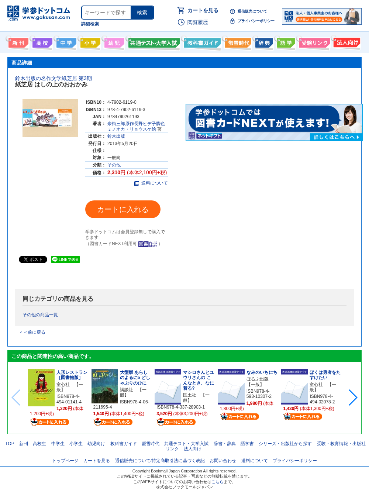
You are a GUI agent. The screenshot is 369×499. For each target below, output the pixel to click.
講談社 (126, 389)
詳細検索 (90, 24)
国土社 (189, 395)
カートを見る (202, 10)
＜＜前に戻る (32, 332)
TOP (9, 443)
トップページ (65, 460)
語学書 (285, 41)
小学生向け (89, 41)
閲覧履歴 (197, 22)
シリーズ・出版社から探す (285, 443)
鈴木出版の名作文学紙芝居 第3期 (53, 78)
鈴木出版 (116, 136)
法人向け (346, 41)
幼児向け (113, 41)
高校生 (39, 443)
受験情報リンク (313, 41)
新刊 (23, 443)
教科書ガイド (201, 41)
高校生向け (42, 41)
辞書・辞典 (225, 443)
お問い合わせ (223, 460)
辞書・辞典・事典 (263, 41)
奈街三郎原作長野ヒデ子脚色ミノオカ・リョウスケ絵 (136, 126)
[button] (353, 397)
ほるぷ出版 (257, 379)
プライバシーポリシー (256, 21)
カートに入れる (123, 209)
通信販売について (252, 11)
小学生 (76, 443)
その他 (114, 165)
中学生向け (65, 41)
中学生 (58, 443)
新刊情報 (18, 41)
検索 (142, 13)
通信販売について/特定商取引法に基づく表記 (160, 460)
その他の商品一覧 (40, 314)
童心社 (63, 384)
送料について (151, 183)
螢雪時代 (237, 41)
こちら (217, 481)
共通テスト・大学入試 (153, 41)
